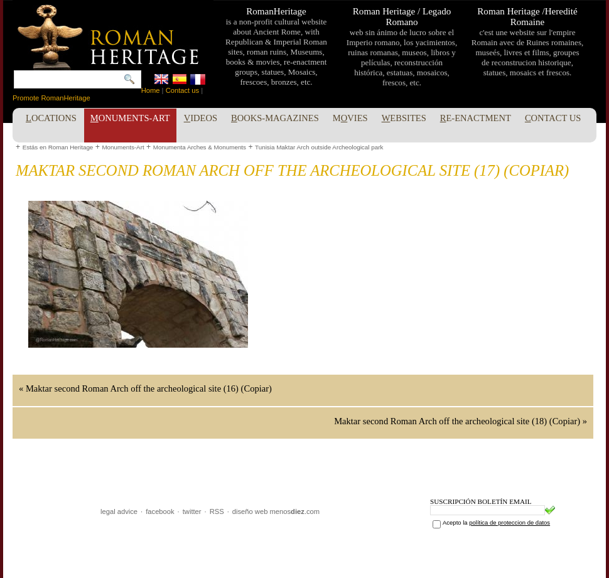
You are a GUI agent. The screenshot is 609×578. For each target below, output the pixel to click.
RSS (217, 511)
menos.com (295, 511)
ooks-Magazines (275, 118)
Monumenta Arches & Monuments (199, 147)
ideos (200, 118)
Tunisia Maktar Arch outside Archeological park (319, 147)
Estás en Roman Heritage (58, 147)
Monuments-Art (123, 147)
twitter (192, 511)
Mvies (350, 118)
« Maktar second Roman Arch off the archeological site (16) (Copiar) (145, 388)
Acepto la (496, 522)
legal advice (118, 511)
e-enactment (475, 118)
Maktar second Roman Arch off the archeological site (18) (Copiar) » (460, 421)
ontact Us (553, 118)
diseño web (250, 511)
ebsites (404, 118)
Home (150, 90)
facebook (160, 511)
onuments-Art (130, 118)
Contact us (182, 90)
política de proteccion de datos (509, 522)
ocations (51, 118)
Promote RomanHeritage (51, 98)
